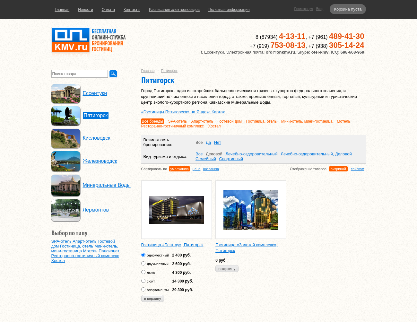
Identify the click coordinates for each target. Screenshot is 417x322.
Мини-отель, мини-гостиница (307, 121)
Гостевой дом (230, 121)
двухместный (158, 264)
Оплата (108, 9)
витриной (338, 169)
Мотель (343, 121)
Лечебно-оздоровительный (251, 154)
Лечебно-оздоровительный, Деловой (316, 154)
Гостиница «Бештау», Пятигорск (172, 244)
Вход (320, 9)
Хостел (214, 126)
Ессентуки (95, 93)
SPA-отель (177, 121)
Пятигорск (169, 71)
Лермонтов (96, 210)
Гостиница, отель (261, 121)
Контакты (132, 9)
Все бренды (152, 121)
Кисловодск (96, 138)
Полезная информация (229, 9)
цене (197, 169)
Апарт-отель (202, 121)
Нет (217, 142)
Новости (85, 9)
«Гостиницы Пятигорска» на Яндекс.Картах (183, 111)
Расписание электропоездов (174, 9)
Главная (62, 9)
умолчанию (179, 169)
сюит (151, 281)
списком (357, 169)
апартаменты (158, 290)
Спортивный (231, 158)
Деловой (214, 154)
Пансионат (109, 250)
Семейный (205, 158)
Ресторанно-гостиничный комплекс (172, 126)
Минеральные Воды (107, 185)
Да (208, 142)
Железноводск (100, 161)
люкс (151, 272)
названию (211, 169)
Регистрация (303, 9)
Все (199, 142)
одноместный (158, 255)
